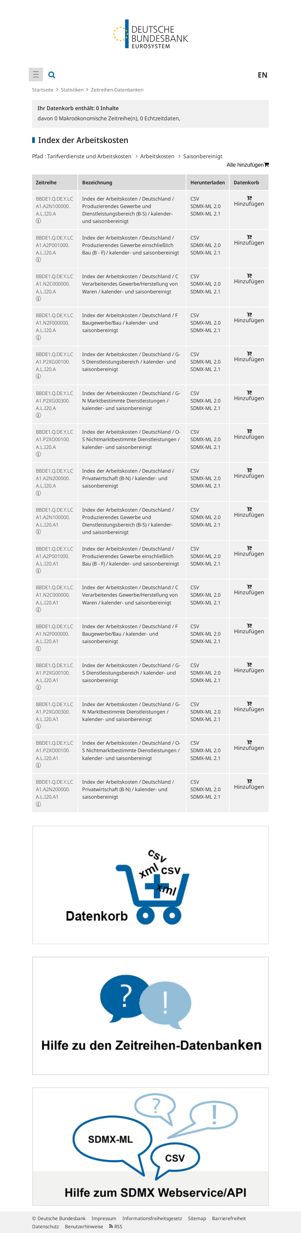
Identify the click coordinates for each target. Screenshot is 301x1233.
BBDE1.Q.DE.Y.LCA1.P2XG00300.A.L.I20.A (54, 400)
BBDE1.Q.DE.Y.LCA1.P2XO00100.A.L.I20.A (54, 439)
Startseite (42, 89)
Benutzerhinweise (84, 1226)
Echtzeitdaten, (160, 118)
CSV (194, 198)
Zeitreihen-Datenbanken (117, 89)
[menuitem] (36, 74)
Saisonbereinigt (203, 156)
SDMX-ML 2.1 (205, 213)
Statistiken (72, 89)
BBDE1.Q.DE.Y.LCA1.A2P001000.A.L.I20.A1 (54, 556)
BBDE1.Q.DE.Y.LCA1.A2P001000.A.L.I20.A (54, 245)
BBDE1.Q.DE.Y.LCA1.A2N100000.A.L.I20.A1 (54, 517)
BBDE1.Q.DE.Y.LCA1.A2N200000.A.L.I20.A (54, 478)
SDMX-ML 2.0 (205, 206)
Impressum (104, 1218)
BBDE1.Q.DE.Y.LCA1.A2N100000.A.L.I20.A (54, 206)
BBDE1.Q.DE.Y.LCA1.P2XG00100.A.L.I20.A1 (54, 672)
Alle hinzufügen (248, 165)
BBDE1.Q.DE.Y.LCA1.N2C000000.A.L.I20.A (54, 283)
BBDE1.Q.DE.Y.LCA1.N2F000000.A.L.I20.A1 (54, 633)
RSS (115, 1226)
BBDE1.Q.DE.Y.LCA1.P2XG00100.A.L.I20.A (54, 361)
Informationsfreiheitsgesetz (152, 1218)
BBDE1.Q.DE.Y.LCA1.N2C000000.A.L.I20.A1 (54, 594)
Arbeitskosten (157, 156)
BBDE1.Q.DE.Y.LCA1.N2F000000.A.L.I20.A (54, 322)
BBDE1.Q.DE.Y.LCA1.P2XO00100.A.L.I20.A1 (54, 750)
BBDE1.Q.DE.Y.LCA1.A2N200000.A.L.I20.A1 (54, 789)
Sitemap (197, 1218)
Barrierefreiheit (229, 1218)
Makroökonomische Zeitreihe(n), (97, 118)
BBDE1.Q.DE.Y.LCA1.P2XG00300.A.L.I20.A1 (54, 711)
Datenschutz (45, 1226)
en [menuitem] (263, 74)
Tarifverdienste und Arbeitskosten (89, 156)
